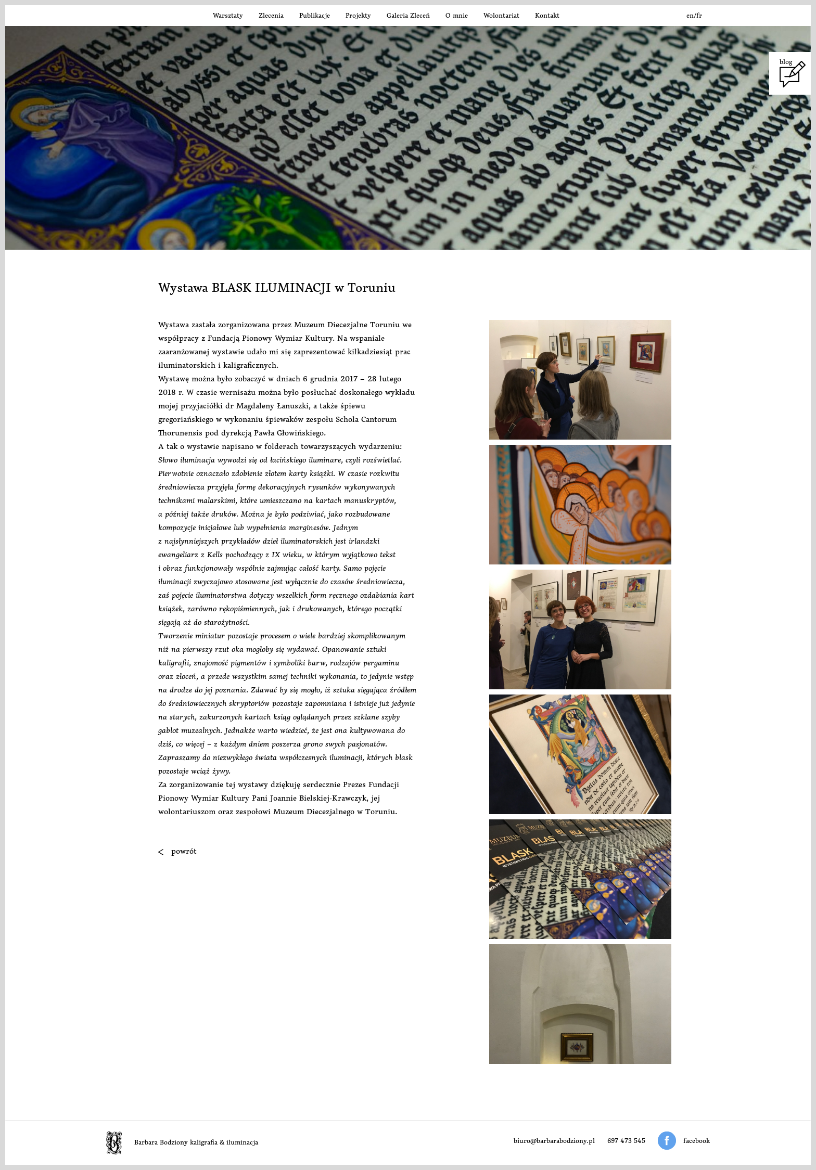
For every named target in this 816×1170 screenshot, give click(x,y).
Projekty (358, 15)
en (690, 15)
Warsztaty (228, 15)
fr (699, 15)
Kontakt (547, 15)
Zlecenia (271, 15)
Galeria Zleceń (408, 15)
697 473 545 (626, 1140)
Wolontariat (501, 15)
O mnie (456, 15)
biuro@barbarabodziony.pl (554, 1140)
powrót (177, 851)
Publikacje (314, 15)
